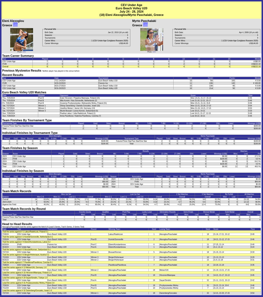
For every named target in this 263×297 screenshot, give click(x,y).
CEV (24, 52)
